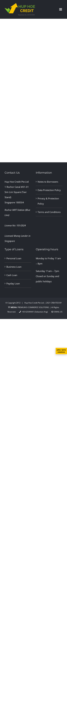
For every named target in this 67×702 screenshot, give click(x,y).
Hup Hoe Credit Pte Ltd (17, 181)
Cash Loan (11, 275)
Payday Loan (13, 283)
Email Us (56, 311)
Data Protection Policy (49, 190)
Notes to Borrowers (48, 181)
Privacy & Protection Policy (48, 201)
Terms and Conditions (49, 212)
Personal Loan (13, 258)
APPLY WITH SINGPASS (61, 351)
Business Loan (13, 266)
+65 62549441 (26, 311)
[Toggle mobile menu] (60, 9)
